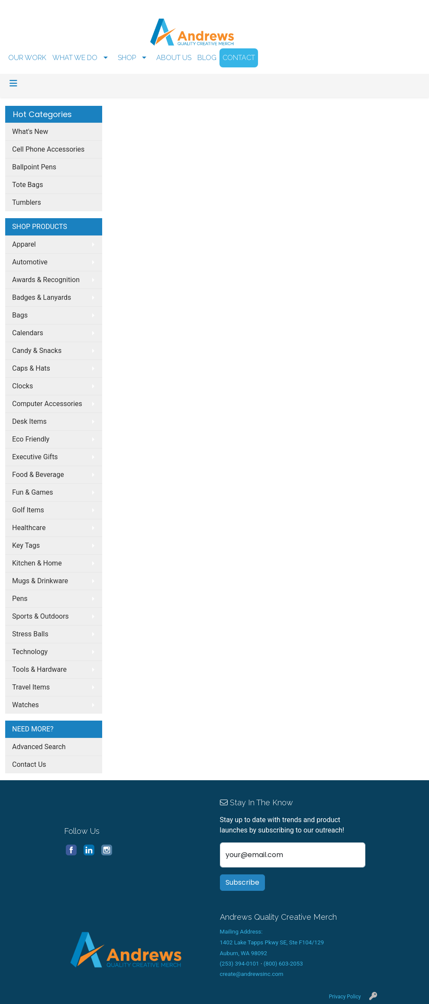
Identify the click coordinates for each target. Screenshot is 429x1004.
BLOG (206, 58)
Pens (20, 598)
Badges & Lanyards (41, 297)
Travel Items (31, 687)
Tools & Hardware (39, 669)
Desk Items (29, 421)
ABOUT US (173, 58)
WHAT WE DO (74, 58)
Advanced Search (39, 747)
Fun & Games (32, 492)
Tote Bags (27, 185)
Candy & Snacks (36, 350)
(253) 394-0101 (239, 963)
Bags (20, 315)
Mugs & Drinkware (40, 581)
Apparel (24, 244)
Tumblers (26, 202)
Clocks (22, 386)
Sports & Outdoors (40, 616)
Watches (25, 705)
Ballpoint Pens (34, 167)
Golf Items (28, 510)
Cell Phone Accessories (48, 149)
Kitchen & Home (37, 563)
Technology (30, 652)
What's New (30, 131)
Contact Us (29, 764)
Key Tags (26, 545)
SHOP (127, 58)
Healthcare (28, 528)
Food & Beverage (38, 474)
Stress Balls (30, 634)
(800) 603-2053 (283, 963)
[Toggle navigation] (13, 83)
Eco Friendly (30, 439)
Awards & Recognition (46, 280)
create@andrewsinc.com (252, 974)
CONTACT (239, 58)
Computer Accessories (47, 404)
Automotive (30, 262)
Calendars (27, 333)
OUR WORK (27, 58)
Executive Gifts (35, 457)
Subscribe (242, 882)
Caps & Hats (31, 368)
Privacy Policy (345, 997)
